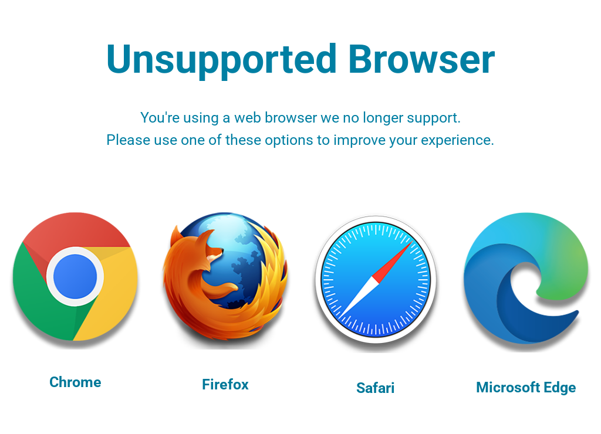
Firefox (225, 384)
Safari (375, 387)
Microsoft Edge (526, 387)
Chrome (75, 382)
